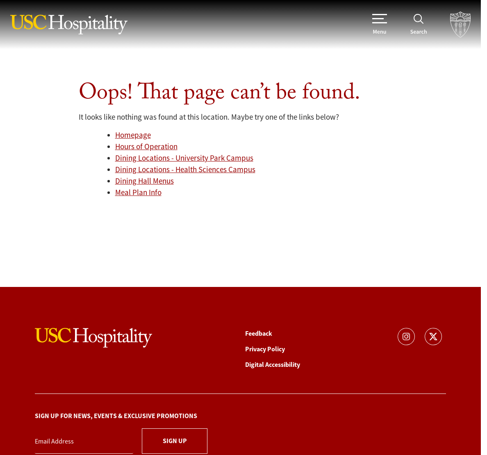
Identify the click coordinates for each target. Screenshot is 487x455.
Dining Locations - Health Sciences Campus (185, 170)
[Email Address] (84, 442)
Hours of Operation (146, 147)
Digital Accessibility (272, 364)
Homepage (133, 135)
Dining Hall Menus (144, 181)
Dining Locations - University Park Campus (184, 158)
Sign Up (175, 441)
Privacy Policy (265, 349)
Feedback (258, 333)
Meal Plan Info (138, 193)
